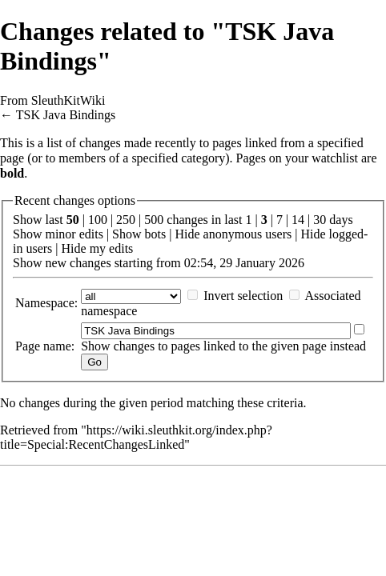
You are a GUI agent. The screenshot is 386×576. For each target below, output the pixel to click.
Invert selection (243, 295)
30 (319, 219)
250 (125, 219)
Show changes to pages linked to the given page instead (223, 346)
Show (27, 234)
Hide (187, 234)
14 (298, 219)
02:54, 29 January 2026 (244, 263)
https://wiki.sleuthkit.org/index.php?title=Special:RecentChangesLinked (136, 437)
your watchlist (321, 158)
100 (97, 219)
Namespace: (46, 303)
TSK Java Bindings (65, 115)
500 (153, 219)
